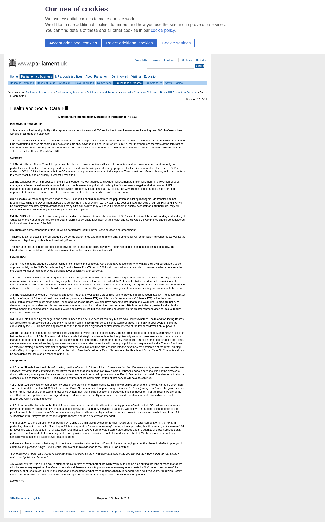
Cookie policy (152, 511)
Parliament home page (39, 92)
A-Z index (13, 511)
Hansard (126, 92)
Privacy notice (134, 511)
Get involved (120, 76)
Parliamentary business (36, 76)
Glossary (27, 511)
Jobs (82, 511)
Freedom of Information (63, 511)
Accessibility (141, 60)
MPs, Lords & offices (68, 76)
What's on (65, 82)
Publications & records (128, 82)
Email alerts (170, 60)
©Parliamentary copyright (25, 498)
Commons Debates (145, 92)
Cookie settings (176, 43)
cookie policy (163, 30)
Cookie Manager (171, 511)
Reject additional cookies (129, 43)
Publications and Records (102, 92)
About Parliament (97, 76)
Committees (104, 82)
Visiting (136, 76)
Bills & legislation (84, 82)
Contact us (201, 60)
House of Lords (46, 82)
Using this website (98, 511)
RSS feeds (186, 60)
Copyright (117, 511)
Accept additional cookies (73, 43)
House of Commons (22, 82)
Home (14, 76)
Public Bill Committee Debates (178, 92)
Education (150, 76)
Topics (179, 82)
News (168, 82)
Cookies (156, 60)
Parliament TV (153, 82)
